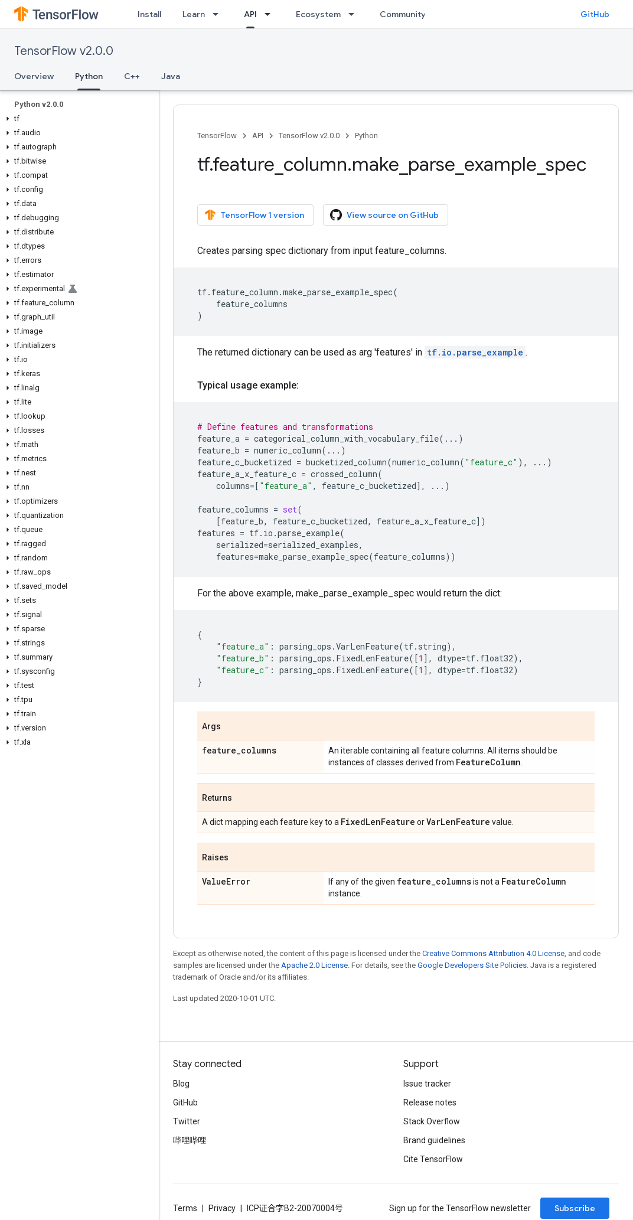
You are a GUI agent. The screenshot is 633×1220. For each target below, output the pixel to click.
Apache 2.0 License (314, 965)
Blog (181, 1083)
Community (403, 14)
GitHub (594, 14)
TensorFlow (217, 135)
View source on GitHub (384, 215)
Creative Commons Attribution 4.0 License (493, 953)
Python (366, 135)
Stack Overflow (431, 1121)
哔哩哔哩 (189, 1140)
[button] (77, 119)
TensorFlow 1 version (254, 215)
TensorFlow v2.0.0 (63, 51)
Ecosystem (318, 14)
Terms (185, 1208)
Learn (193, 14)
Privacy (222, 1208)
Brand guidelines (434, 1140)
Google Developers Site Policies (472, 965)
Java (170, 76)
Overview (34, 76)
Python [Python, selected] (89, 76)
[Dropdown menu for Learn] (219, 14)
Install (149, 14)
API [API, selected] (250, 14)
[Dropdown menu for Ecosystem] (355, 14)
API (257, 135)
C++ (132, 76)
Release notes (429, 1102)
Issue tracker (427, 1083)
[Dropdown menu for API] (271, 14)
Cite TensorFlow (433, 1159)
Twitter (186, 1121)
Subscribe (574, 1208)
